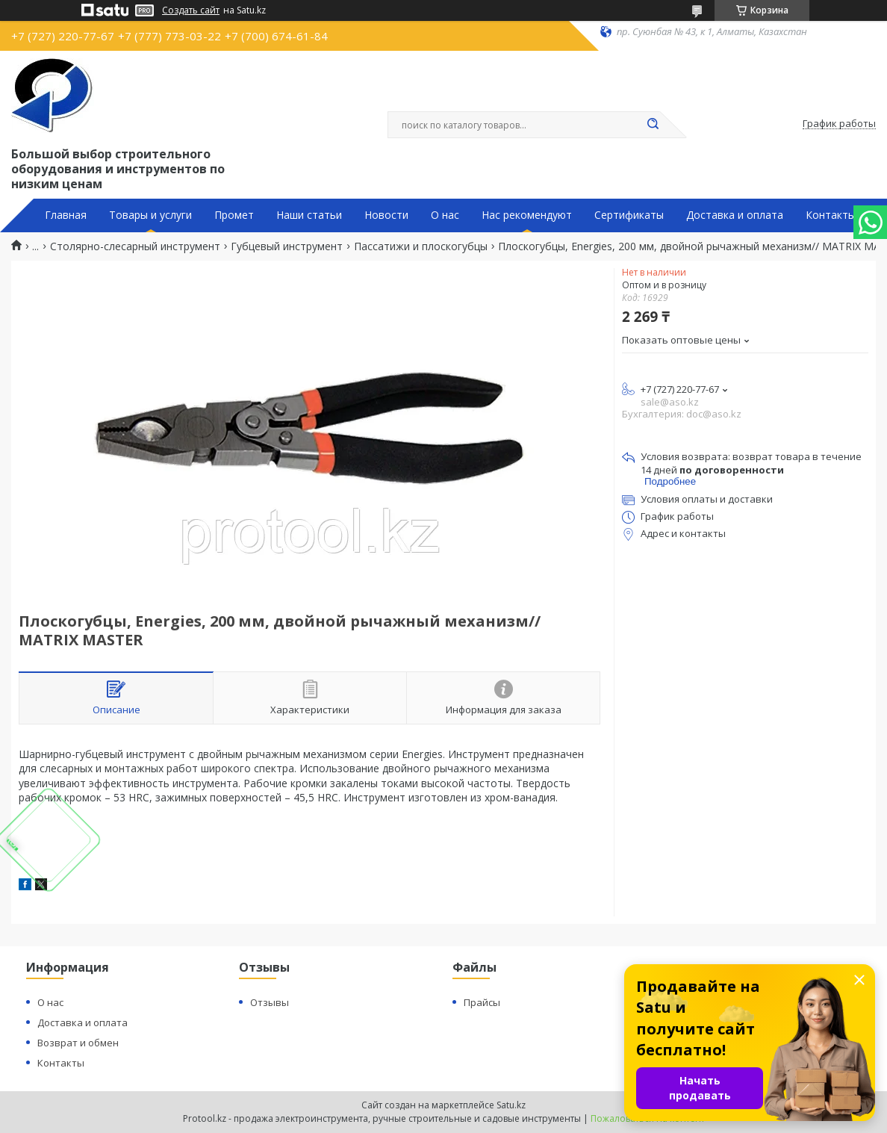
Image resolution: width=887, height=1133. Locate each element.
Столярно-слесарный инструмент (135, 246)
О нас (445, 215)
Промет (234, 215)
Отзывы (269, 1002)
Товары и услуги (150, 215)
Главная (66, 215)
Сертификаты (629, 215)
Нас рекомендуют (527, 215)
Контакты (831, 215)
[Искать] (652, 124)
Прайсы (482, 1002)
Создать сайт (191, 10)
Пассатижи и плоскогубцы (421, 246)
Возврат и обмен (78, 1042)
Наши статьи (309, 215)
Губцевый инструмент (287, 246)
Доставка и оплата (734, 215)
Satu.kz (511, 1105)
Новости (386, 215)
